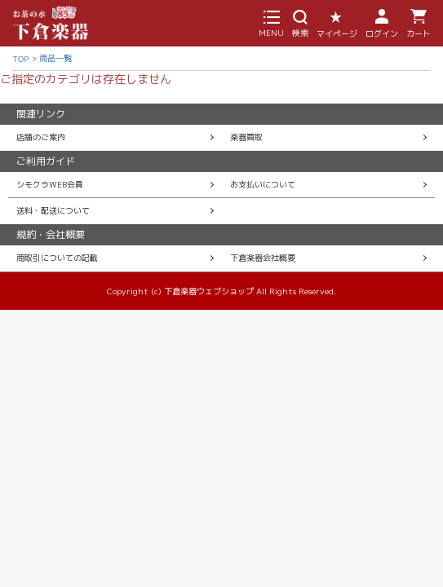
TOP (20, 58)
